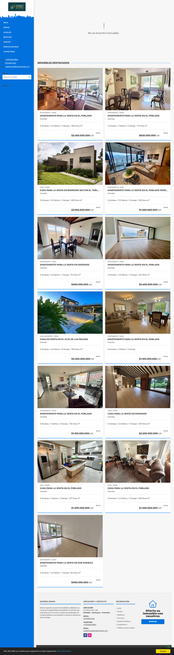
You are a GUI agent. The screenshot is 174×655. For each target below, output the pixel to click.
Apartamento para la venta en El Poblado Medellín (138, 190)
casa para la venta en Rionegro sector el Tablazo (70, 190)
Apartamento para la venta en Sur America (66, 563)
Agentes (7, 42)
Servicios (7, 37)
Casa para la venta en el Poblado (60, 488)
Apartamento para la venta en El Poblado (66, 116)
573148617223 (10, 63)
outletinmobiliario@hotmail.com (17, 67)
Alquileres (121, 615)
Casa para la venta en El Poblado (128, 488)
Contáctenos (9, 52)
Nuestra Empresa (10, 47)
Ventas (6, 27)
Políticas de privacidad (125, 628)
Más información (64, 651)
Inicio (5, 23)
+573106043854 (11, 60)
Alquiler (7, 32)
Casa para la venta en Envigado (127, 414)
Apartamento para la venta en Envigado (64, 265)
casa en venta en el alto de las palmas (64, 339)
